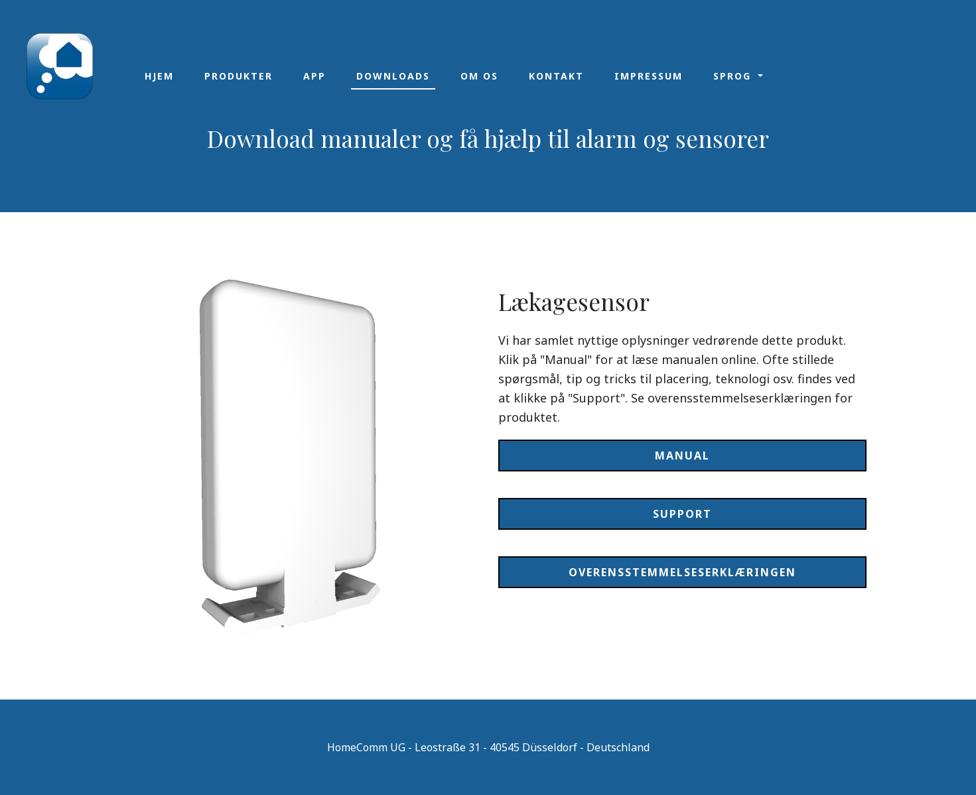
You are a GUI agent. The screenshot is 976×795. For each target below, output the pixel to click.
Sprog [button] (734, 76)
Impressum (648, 76)
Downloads (393, 76)
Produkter (238, 76)
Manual (682, 455)
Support (682, 514)
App (314, 76)
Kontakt (556, 76)
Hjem (159, 76)
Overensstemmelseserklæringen (682, 572)
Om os (479, 76)
